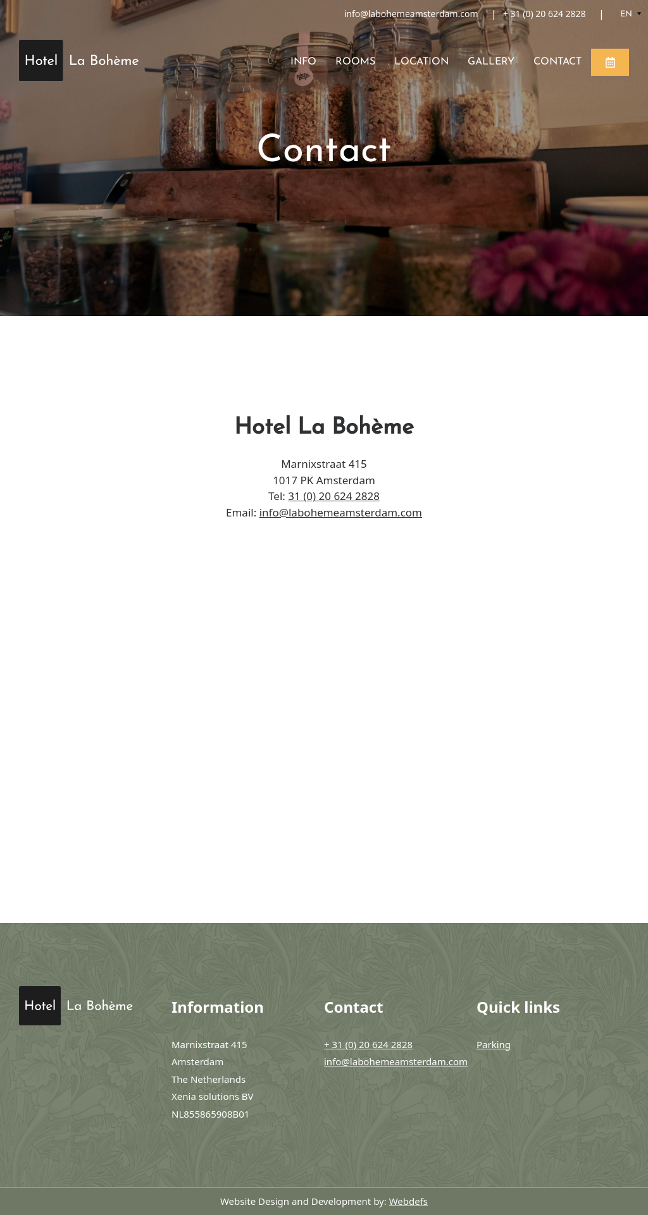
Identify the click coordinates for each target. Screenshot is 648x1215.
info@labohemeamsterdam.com (411, 14)
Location (421, 62)
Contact (557, 62)
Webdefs (408, 1201)
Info (303, 62)
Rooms (355, 62)
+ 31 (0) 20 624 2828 (544, 14)
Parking (494, 1044)
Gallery (491, 62)
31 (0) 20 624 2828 (334, 496)
